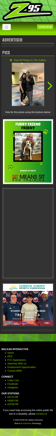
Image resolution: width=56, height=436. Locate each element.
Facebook (12, 384)
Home (10, 353)
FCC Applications (16, 360)
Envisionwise (26, 423)
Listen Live (45, 27)
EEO (10, 356)
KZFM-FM (12, 404)
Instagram (12, 387)
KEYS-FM (12, 397)
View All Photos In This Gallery (28, 60)
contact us (41, 414)
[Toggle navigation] (6, 27)
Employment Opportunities (21, 367)
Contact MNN (14, 370)
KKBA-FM (12, 400)
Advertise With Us (16, 363)
